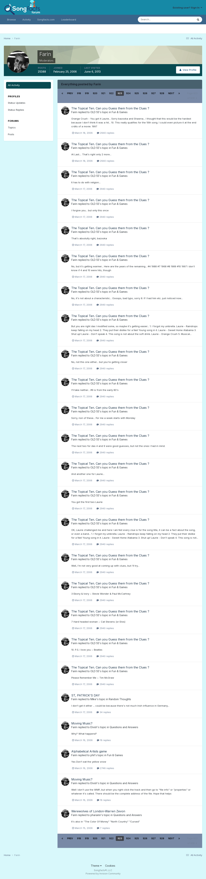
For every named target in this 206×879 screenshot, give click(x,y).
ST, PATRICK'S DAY (85, 695)
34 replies (103, 712)
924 (128, 93)
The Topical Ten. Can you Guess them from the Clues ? (110, 108)
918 (79, 93)
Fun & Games (120, 112)
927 (153, 93)
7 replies (103, 828)
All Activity (14, 85)
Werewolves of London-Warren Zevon (98, 811)
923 (120, 93)
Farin (74, 112)
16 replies (104, 740)
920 (95, 93)
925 (137, 93)
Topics (12, 127)
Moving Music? (81, 723)
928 (162, 93)
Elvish (93, 727)
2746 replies (105, 768)
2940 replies (105, 132)
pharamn (95, 815)
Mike (93, 699)
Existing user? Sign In (187, 7)
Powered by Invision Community (103, 873)
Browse (11, 19)
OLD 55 (94, 112)
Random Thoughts (120, 699)
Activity (26, 19)
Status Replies (16, 109)
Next (171, 93)
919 (87, 93)
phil (92, 755)
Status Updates (16, 102)
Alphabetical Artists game (89, 751)
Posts (11, 134)
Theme (96, 865)
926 (145, 93)
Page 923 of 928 (192, 95)
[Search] (154, 19)
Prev (70, 93)
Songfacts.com (46, 19)
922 (111, 93)
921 (103, 93)
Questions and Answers (124, 727)
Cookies (110, 865)
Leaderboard (68, 19)
